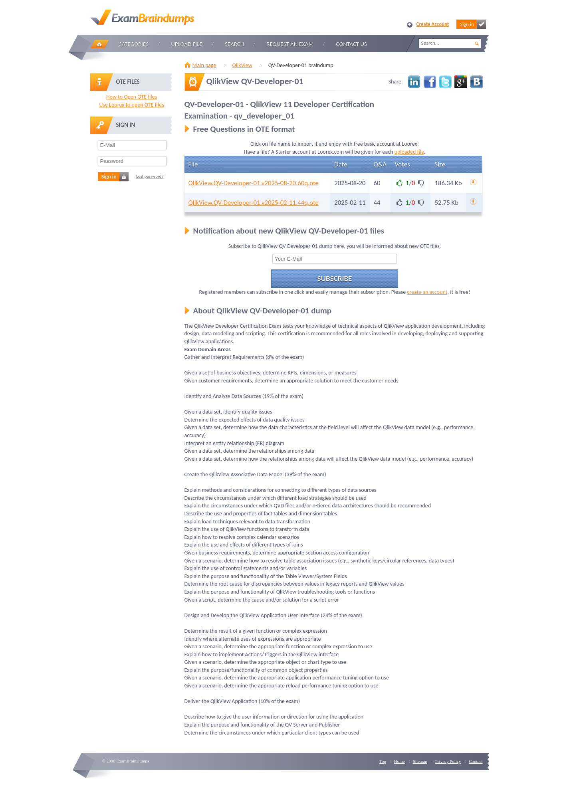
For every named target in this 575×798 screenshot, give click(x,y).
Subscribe (334, 278)
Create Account (432, 24)
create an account (427, 292)
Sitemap (420, 761)
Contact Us (351, 44)
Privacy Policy (448, 761)
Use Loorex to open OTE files (131, 104)
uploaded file (409, 152)
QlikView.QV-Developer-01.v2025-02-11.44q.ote (253, 202)
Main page (204, 65)
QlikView (242, 65)
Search (234, 44)
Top (382, 761)
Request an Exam (289, 44)
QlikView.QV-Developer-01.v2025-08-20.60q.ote (253, 183)
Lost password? (150, 176)
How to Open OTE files (131, 96)
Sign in (473, 24)
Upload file (186, 44)
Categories (134, 44)
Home (99, 44)
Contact (475, 761)
